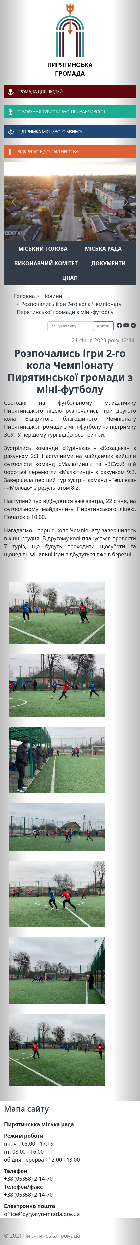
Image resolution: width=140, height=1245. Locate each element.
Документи (108, 263)
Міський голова (42, 248)
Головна (24, 296)
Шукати (103, 326)
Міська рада (103, 248)
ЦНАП (70, 278)
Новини (52, 296)
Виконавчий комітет (46, 263)
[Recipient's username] (70, 326)
